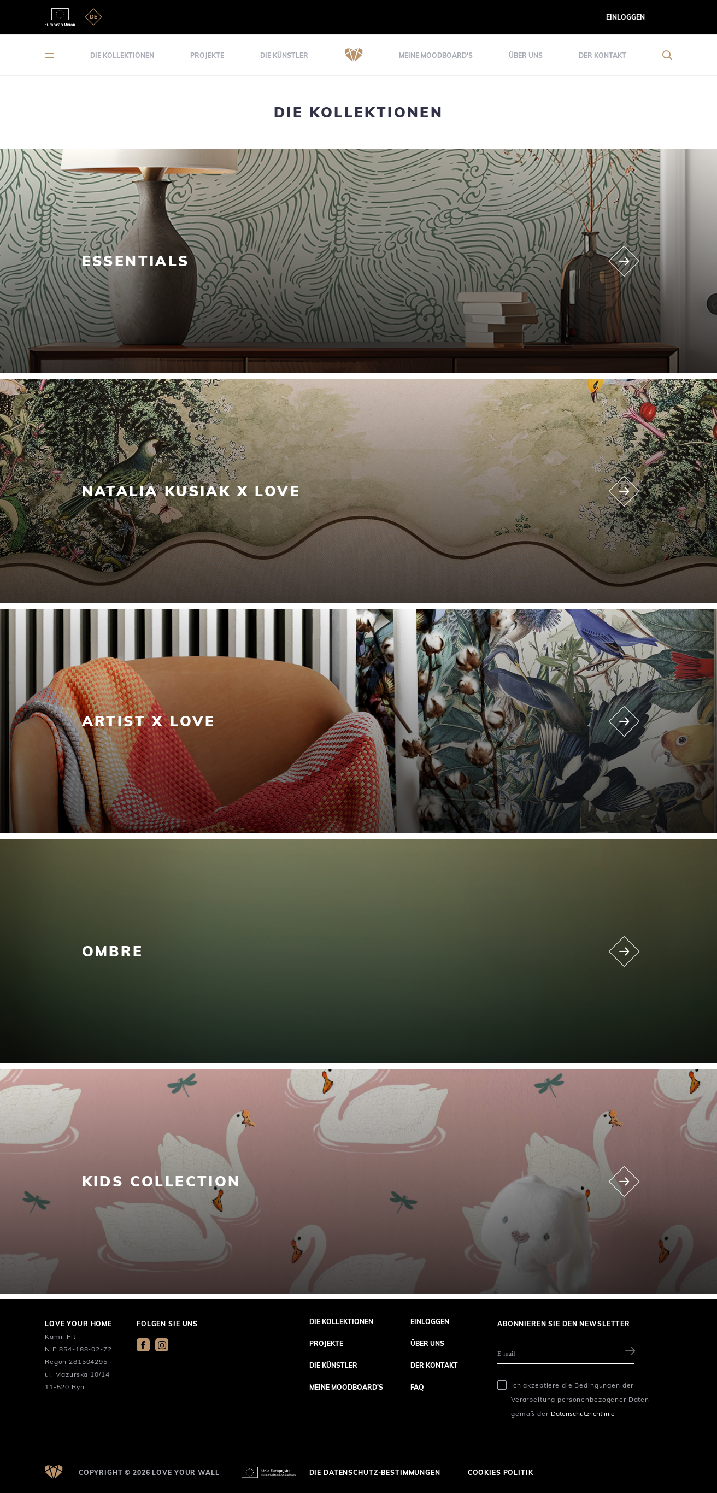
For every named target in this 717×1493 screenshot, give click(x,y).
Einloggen (625, 17)
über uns (526, 55)
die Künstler (284, 55)
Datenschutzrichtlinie (583, 1413)
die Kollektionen (122, 55)
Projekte (207, 55)
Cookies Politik (500, 1472)
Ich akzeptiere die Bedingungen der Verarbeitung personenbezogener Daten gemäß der (580, 1399)
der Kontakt (602, 55)
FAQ (417, 1387)
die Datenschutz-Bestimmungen (374, 1472)
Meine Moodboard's (436, 55)
